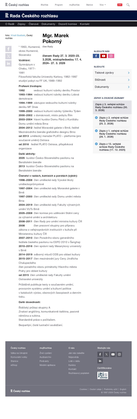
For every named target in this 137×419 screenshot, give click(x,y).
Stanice (80, 5)
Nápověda (73, 373)
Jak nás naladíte (76, 369)
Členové (33, 23)
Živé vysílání (46, 369)
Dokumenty (48, 23)
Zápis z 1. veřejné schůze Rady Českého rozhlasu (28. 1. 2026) (113, 155)
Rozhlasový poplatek (78, 389)
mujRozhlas (67, 5)
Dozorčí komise (67, 23)
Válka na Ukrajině (19, 369)
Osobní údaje (96, 405)
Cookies (83, 405)
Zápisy (22, 23)
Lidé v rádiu (74, 377)
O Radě (9, 23)
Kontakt (84, 23)
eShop (14, 381)
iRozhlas (43, 5)
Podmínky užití (110, 405)
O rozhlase (92, 5)
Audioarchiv (45, 373)
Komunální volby (19, 373)
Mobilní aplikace (48, 381)
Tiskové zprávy (104, 72)
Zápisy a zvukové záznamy (109, 98)
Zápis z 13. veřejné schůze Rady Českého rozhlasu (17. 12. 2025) (112, 168)
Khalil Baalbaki (18, 68)
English (123, 405)
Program (54, 5)
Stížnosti (100, 79)
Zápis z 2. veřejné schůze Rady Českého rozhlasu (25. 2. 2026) (113, 142)
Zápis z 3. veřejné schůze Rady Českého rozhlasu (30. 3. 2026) (111, 129)
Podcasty (44, 377)
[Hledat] (128, 5)
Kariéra (71, 381)
